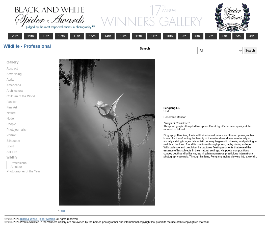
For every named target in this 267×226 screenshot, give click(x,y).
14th (108, 36)
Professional (19, 163)
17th (62, 36)
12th (138, 36)
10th (170, 36)
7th (211, 36)
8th (198, 36)
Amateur (16, 167)
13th (123, 36)
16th (77, 36)
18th (46, 36)
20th (15, 36)
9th (184, 36)
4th (252, 36)
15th (92, 36)
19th (30, 36)
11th (154, 36)
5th (238, 36)
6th (225, 36)
